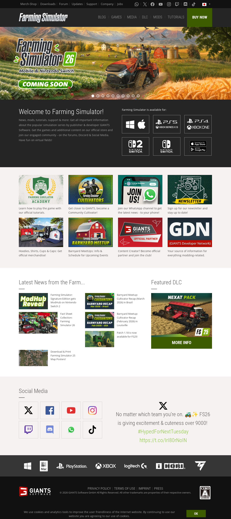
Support (91, 4)
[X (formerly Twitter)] (145, 4)
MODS (157, 17)
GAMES (116, 17)
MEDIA (132, 17)
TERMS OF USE (124, 488)
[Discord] (186, 4)
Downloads (47, 4)
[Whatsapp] (137, 4)
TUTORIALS (176, 17)
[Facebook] (153, 4)
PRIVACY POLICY (99, 488)
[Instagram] (169, 4)
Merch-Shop (28, 4)
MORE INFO (181, 342)
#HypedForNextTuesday (163, 431)
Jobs (120, 4)
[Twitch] (177, 4)
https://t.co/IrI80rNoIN (163, 440)
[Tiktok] (194, 4)
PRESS (158, 488)
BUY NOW (199, 17)
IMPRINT (145, 488)
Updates (77, 4)
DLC (145, 17)
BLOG (102, 17)
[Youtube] (161, 4)
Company (107, 4)
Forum (63, 4)
